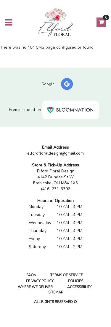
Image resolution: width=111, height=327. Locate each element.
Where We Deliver (35, 287)
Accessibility (79, 287)
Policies (75, 281)
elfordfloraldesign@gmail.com (55, 153)
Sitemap (55, 292)
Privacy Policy (40, 281)
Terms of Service (66, 275)
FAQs (31, 275)
